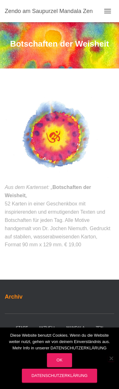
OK (59, 360)
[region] (59, 134)
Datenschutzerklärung (59, 375)
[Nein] (111, 358)
